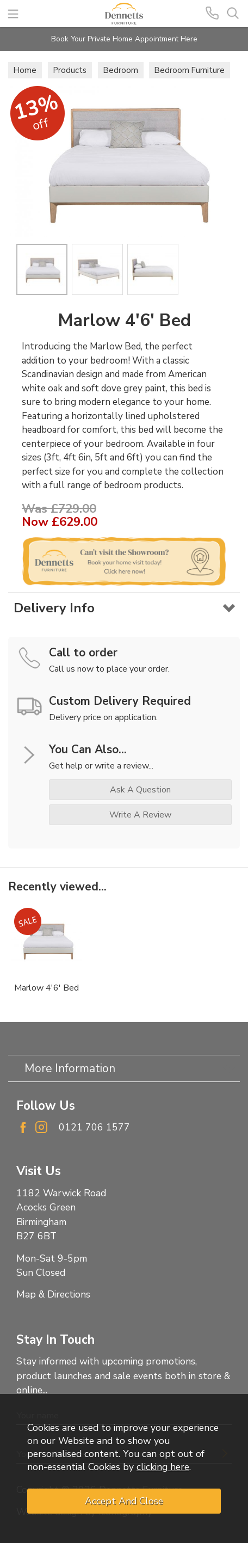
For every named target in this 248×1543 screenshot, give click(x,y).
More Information (69, 1068)
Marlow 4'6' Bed (46, 988)
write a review (140, 815)
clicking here (163, 1466)
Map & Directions (53, 1294)
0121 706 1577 (94, 1127)
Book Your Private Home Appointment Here (124, 39)
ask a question (140, 790)
